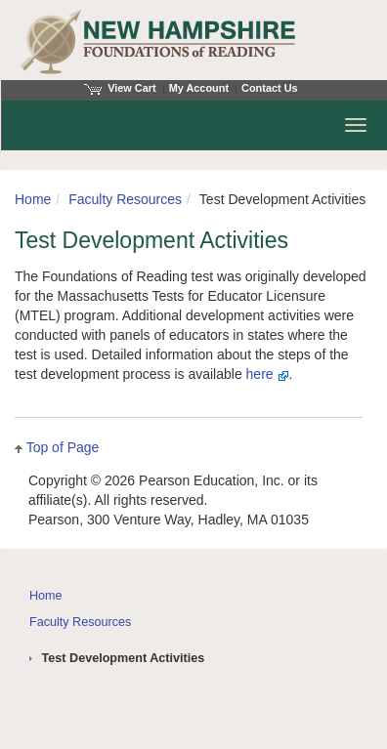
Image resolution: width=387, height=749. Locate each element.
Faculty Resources (125, 199)
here (267, 374)
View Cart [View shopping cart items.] (120, 88)
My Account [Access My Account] (199, 88)
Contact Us (269, 88)
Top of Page (63, 447)
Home (33, 199)
